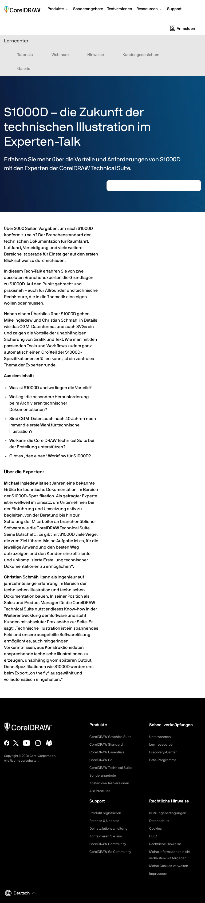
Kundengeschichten (141, 55)
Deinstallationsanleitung (109, 828)
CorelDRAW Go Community (112, 852)
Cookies (156, 828)
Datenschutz (160, 821)
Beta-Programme (164, 760)
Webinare (60, 55)
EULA (153, 836)
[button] (58, 9)
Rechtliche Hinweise (166, 844)
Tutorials (25, 55)
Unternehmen (160, 737)
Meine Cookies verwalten (170, 866)
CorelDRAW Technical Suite (112, 768)
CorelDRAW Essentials (108, 752)
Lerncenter (16, 41)
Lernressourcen (162, 744)
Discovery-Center (164, 752)
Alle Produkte (100, 791)
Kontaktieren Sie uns (106, 836)
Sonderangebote (103, 775)
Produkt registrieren (106, 813)
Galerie (23, 69)
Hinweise (95, 55)
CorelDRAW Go (102, 760)
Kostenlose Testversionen (110, 783)
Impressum (158, 874)
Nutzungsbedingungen (168, 813)
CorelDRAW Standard (107, 744)
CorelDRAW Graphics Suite (111, 737)
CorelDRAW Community (109, 844)
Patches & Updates (105, 821)
